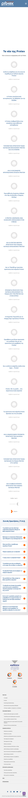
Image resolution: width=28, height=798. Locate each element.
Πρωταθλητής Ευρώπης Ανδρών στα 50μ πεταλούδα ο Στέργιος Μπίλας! (14, 195)
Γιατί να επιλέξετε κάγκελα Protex (10, 719)
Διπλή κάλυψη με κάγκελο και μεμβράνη (11, 756)
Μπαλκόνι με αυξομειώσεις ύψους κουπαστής (12, 736)
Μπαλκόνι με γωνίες (7, 733)
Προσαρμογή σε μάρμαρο (9, 738)
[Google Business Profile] (7, 792)
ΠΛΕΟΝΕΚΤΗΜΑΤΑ (7, 711)
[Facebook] (14, 792)
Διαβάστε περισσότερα (14, 79)
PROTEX (4, 694)
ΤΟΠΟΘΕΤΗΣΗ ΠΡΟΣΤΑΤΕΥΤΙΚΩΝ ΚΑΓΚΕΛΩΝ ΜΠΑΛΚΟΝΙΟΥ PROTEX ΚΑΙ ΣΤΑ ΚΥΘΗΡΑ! (14, 147)
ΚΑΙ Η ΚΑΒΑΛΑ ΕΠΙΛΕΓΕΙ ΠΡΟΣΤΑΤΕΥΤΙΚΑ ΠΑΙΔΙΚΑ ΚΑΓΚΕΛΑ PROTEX (14, 485)
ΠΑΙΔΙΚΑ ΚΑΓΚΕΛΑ (7, 728)
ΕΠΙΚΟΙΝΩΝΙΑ (6, 781)
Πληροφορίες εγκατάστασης (9, 761)
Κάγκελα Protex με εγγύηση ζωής (10, 725)
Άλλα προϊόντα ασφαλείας (9, 775)
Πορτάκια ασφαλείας (8, 770)
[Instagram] (11, 792)
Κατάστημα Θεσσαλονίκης (9, 702)
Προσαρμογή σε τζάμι (8, 741)
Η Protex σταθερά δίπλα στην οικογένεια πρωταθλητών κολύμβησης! (14, 123)
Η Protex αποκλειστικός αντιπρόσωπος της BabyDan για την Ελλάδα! (14, 98)
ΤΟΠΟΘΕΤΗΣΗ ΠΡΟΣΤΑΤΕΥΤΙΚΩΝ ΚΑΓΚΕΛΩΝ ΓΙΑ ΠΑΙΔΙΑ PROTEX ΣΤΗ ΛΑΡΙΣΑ (14, 461)
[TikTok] (20, 792)
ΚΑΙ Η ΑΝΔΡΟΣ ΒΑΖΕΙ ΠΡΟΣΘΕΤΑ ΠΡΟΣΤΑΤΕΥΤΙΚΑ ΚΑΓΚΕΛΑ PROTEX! (14, 436)
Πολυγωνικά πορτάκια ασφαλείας (10, 772)
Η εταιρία (5, 697)
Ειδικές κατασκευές (7, 743)
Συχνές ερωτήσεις (7, 764)
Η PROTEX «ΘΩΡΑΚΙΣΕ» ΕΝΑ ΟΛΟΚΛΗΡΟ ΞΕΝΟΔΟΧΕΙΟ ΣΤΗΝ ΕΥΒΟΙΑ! (14, 220)
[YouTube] (17, 792)
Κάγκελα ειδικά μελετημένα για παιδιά (11, 713)
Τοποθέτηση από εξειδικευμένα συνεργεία (12, 716)
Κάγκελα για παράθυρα (8, 759)
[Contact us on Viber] (24, 794)
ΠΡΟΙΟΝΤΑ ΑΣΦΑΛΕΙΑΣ (8, 767)
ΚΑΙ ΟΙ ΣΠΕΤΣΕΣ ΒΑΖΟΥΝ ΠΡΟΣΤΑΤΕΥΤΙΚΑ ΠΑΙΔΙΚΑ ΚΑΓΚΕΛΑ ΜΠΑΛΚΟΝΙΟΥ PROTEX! (14, 244)
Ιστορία (5, 700)
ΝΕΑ (3, 778)
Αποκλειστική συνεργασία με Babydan (11, 705)
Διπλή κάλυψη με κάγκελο (8, 754)
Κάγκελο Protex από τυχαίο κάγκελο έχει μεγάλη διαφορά (13, 722)
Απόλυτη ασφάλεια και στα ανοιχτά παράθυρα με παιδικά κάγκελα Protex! (14, 73)
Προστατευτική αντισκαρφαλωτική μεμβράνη (12, 751)
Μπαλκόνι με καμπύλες (8, 731)
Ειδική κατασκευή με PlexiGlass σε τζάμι (11, 746)
